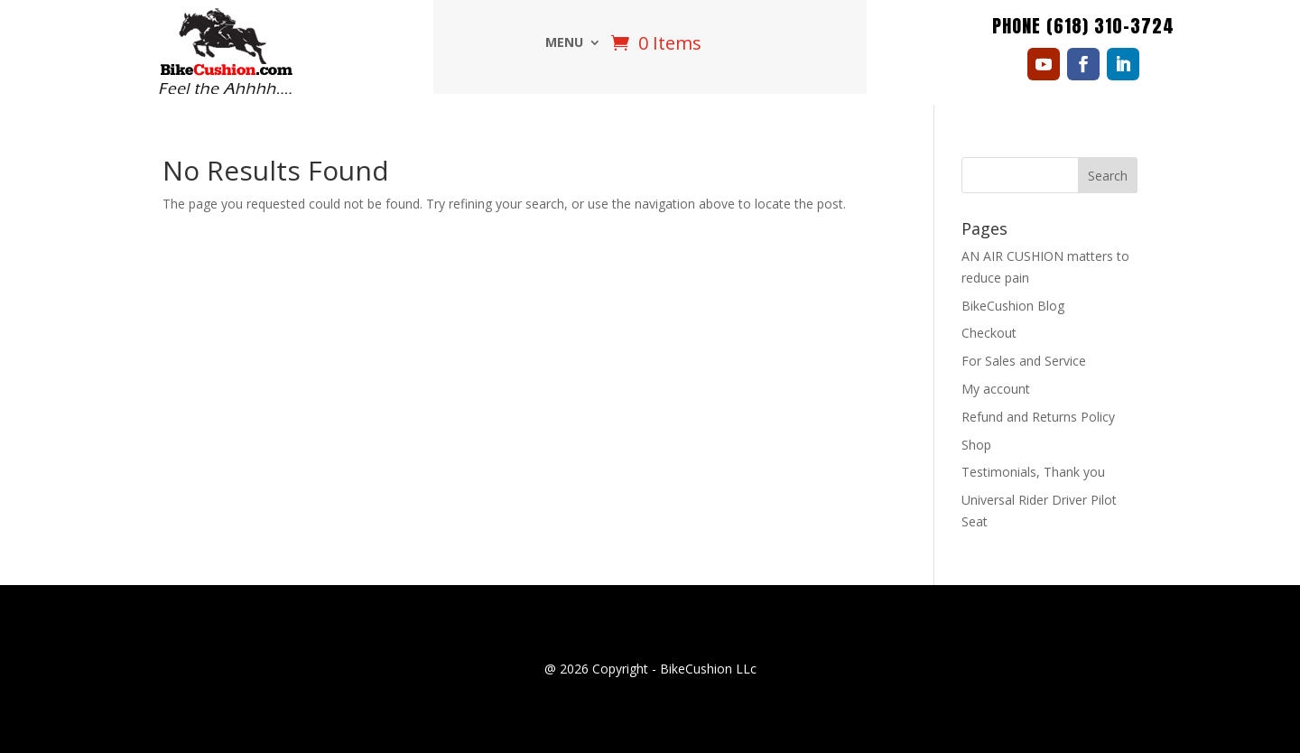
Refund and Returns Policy (1038, 416)
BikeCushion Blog (1012, 305)
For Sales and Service (1023, 360)
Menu (564, 43)
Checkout (989, 332)
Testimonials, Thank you (1033, 471)
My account (995, 388)
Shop (976, 444)
